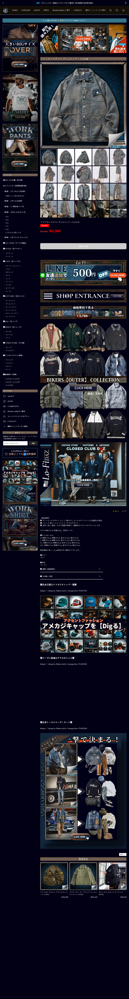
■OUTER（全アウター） (13, 249)
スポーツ (9, 366)
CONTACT (78, 10)
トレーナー (9, 282)
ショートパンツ (11, 307)
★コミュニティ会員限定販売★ (15, 186)
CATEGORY (25, 10)
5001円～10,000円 (13, 382)
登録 (33, 443)
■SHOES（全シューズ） (12, 327)
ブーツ (8, 338)
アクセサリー (10, 350)
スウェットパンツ (12, 313)
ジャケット (9, 256)
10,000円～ (10, 385)
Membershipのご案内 (61, 10)
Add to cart (83, 246)
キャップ (9, 347)
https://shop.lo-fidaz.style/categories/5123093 (63, 664)
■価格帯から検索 (9, 374)
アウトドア (9, 360)
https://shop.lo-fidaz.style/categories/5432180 (63, 728)
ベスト (8, 269)
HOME (15, 10)
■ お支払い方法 (46, 576)
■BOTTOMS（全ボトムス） (14, 296)
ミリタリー (9, 363)
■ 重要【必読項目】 (48, 569)
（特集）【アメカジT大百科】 (14, 191)
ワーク (8, 369)
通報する (123, 854)
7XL (7, 226)
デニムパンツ (10, 304)
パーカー (9, 285)
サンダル (9, 331)
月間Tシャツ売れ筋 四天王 (15, 196)
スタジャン (9, 253)
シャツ (8, 278)
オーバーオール (11, 310)
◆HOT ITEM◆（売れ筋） (13, 180)
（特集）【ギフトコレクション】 (15, 237)
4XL (7, 216)
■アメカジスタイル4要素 (13, 355)
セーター (9, 291)
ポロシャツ (9, 272)
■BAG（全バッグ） (11, 321)
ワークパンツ (10, 300)
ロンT (8, 275)
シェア (124, 511)
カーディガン (10, 288)
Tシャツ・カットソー (13, 266)
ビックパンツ (10, 316)
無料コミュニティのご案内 (96, 10)
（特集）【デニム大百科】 (13, 201)
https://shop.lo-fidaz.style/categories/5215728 (63, 590)
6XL (7, 223)
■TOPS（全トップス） (12, 261)
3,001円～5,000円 (12, 379)
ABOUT (37, 10)
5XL (7, 220)
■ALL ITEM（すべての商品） (15, 243)
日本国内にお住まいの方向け (83, 252)
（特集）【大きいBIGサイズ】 (15, 212)
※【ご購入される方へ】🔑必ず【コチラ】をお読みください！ (64, 20)
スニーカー (9, 335)
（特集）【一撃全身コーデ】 (14, 207)
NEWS (46, 10)
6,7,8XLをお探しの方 (13, 232)
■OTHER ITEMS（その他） (14, 343)
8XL (7, 229)
